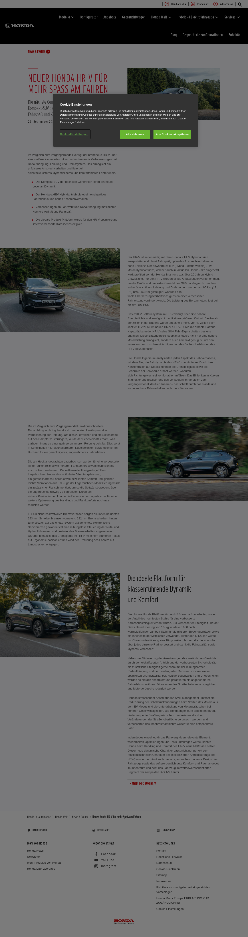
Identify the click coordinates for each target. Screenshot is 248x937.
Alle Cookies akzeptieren (172, 134)
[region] (125, 120)
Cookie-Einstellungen (74, 134)
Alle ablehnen (135, 134)
